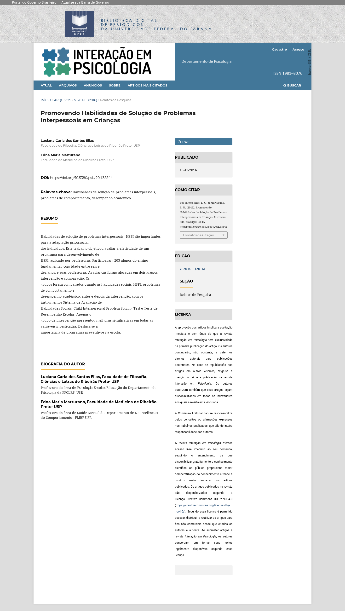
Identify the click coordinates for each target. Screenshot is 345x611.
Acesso (298, 49)
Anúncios (93, 85)
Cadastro (279, 49)
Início (46, 100)
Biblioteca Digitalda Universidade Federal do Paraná (157, 24)
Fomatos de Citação (198, 235)
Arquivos (68, 85)
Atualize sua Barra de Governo (85, 2)
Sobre (115, 85)
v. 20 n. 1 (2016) (85, 100)
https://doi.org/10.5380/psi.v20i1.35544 (81, 178)
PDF (185, 142)
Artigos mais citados (147, 85)
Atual (46, 85)
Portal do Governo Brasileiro (34, 2)
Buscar (292, 85)
